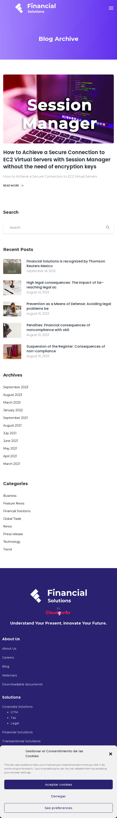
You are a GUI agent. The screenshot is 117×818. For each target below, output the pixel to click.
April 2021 (10, 456)
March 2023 (12, 402)
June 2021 (10, 441)
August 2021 (12, 425)
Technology (11, 542)
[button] (110, 753)
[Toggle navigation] (111, 8)
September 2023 (15, 387)
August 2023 (12, 395)
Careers (8, 657)
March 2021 (11, 464)
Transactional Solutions (21, 741)
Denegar (58, 796)
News (7, 526)
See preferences (58, 808)
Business (9, 496)
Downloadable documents (22, 684)
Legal (15, 723)
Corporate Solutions (17, 707)
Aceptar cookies (58, 784)
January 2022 (13, 410)
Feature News (13, 503)
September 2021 (15, 418)
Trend (7, 549)
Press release (13, 534)
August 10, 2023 (38, 313)
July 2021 (10, 433)
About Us (9, 648)
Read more (13, 185)
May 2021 (10, 448)
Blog (5, 666)
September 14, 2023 (41, 271)
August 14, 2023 (38, 292)
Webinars (9, 675)
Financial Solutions (16, 511)
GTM (14, 712)
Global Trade (12, 519)
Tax (13, 718)
